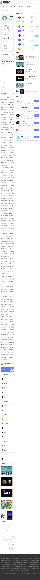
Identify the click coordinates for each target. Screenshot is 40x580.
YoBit (5, 405)
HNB (23, 26)
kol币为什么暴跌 (29, 62)
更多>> (13, 463)
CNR (23, 21)
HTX (5, 436)
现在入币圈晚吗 (29, 69)
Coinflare (6, 427)
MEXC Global (6, 383)
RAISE (23, 44)
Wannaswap (23, 99)
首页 (6, 6)
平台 (22, 6)
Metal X (6, 441)
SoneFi (22, 114)
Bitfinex (6, 401)
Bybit (5, 450)
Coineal (6, 410)
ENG (23, 39)
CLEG (23, 17)
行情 (14, 6)
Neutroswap (6, 432)
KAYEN (6, 396)
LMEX (22, 129)
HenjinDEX (23, 121)
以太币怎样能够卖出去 (30, 76)
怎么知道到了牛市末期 (30, 90)
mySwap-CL (6, 459)
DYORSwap (23, 136)
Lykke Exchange (6, 454)
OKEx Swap (6, 423)
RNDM (23, 35)
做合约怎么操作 (29, 83)
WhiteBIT (6, 419)
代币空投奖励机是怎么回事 (31, 56)
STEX (5, 378)
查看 (37, 100)
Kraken (5, 414)
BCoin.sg (6, 387)
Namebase (6, 374)
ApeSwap (6, 445)
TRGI (23, 48)
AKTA (23, 30)
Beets (5, 392)
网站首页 (6, 10)
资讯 (30, 6)
